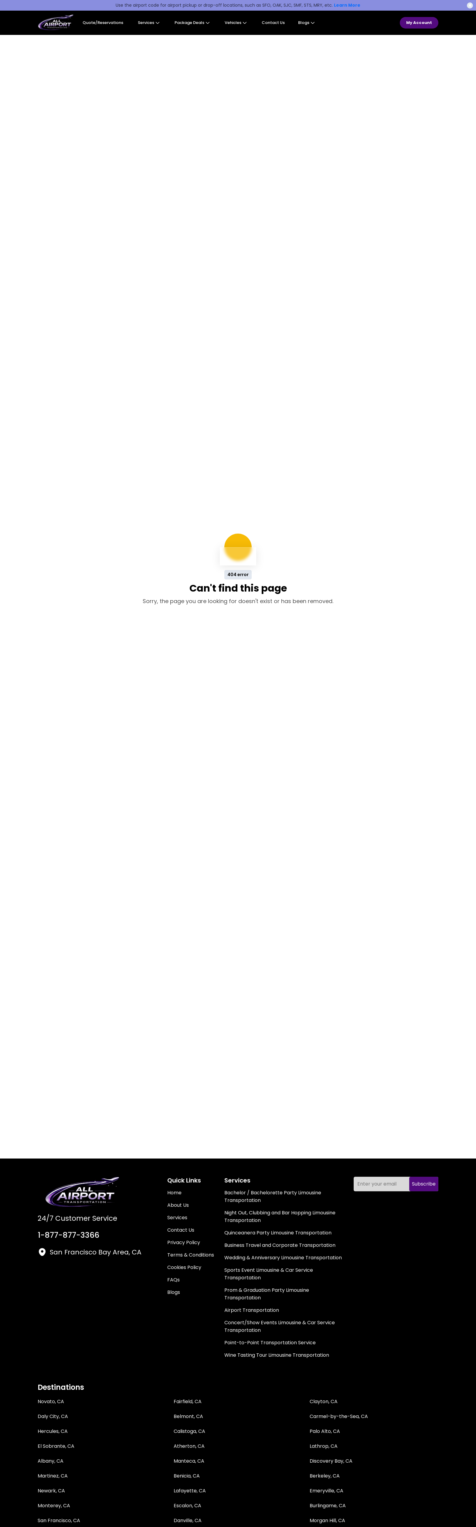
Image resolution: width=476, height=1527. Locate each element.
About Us (178, 1205)
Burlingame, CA (328, 1505)
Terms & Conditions (190, 1254)
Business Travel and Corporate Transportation (279, 1245)
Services (149, 22)
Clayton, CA (324, 1401)
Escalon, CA (187, 1505)
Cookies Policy (184, 1267)
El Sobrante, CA (56, 1446)
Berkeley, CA (325, 1475)
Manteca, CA (189, 1460)
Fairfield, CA (188, 1401)
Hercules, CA (53, 1431)
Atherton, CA (189, 1446)
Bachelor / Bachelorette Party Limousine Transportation (272, 1196)
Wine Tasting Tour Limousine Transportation (276, 1355)
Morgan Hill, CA (327, 1520)
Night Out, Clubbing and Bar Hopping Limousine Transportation (279, 1216)
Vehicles (236, 22)
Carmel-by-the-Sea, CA (339, 1416)
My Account (419, 22)
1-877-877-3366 (68, 1235)
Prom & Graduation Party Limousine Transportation (266, 1294)
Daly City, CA (53, 1416)
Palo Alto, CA (325, 1431)
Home (174, 1192)
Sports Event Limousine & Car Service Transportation (268, 1274)
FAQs (173, 1279)
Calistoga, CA (189, 1431)
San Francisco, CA (59, 1520)
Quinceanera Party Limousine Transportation (278, 1232)
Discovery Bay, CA (331, 1460)
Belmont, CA (188, 1416)
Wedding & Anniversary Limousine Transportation (283, 1257)
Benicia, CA (187, 1475)
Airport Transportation (251, 1310)
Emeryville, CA (326, 1490)
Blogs (306, 22)
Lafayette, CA (190, 1490)
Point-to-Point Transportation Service (270, 1342)
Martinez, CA (53, 1475)
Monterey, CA (54, 1505)
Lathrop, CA (324, 1446)
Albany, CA (50, 1460)
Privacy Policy (183, 1242)
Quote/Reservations (103, 22)
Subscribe (424, 1183)
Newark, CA (51, 1490)
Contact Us (273, 22)
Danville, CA (188, 1520)
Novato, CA (51, 1401)
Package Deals (192, 22)
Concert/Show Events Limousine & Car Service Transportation (279, 1326)
